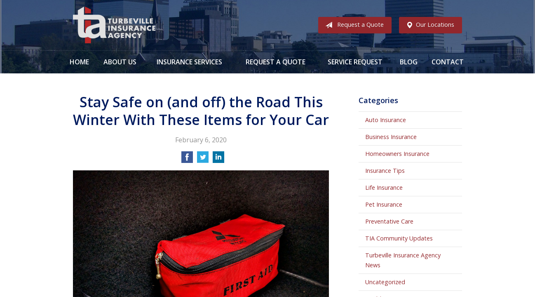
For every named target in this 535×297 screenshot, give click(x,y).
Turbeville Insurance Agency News (403, 260)
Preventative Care (389, 221)
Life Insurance (384, 187)
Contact (448, 61)
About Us (119, 61)
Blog (409, 61)
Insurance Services (189, 61)
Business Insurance (391, 137)
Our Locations (428, 25)
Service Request (355, 61)
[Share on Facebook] (187, 159)
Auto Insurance (385, 120)
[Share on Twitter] (203, 159)
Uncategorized (385, 282)
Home (79, 61)
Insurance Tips (385, 170)
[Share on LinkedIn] (218, 159)
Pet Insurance (383, 204)
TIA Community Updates (399, 238)
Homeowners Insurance (397, 154)
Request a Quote (353, 25)
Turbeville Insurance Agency (114, 25)
